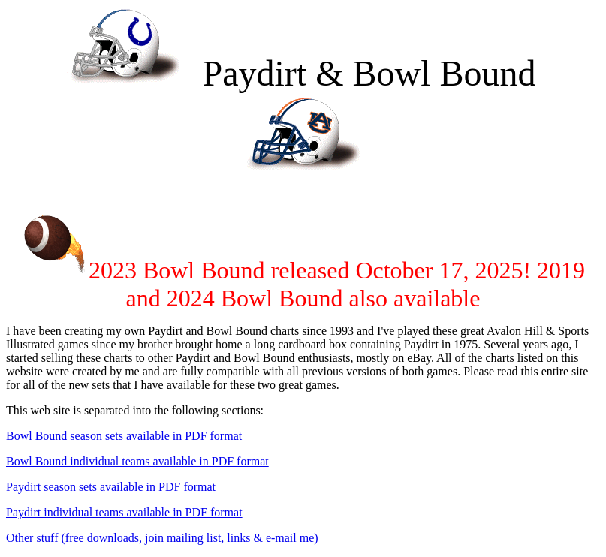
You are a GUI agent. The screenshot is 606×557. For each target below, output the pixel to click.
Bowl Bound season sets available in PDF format (124, 435)
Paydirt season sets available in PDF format (111, 486)
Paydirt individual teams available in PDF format (124, 512)
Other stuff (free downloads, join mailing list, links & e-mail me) (162, 537)
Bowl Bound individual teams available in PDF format (137, 461)
